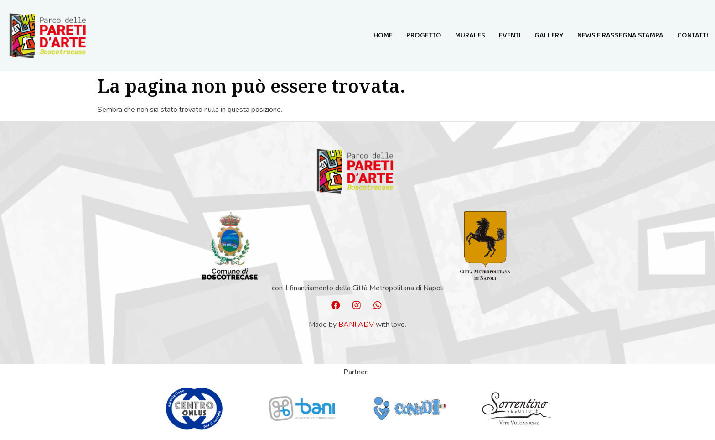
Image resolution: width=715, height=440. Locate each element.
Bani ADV (356, 325)
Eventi (510, 35)
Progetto (423, 35)
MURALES (470, 35)
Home (383, 35)
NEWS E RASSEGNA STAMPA (620, 35)
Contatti (692, 35)
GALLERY (549, 35)
